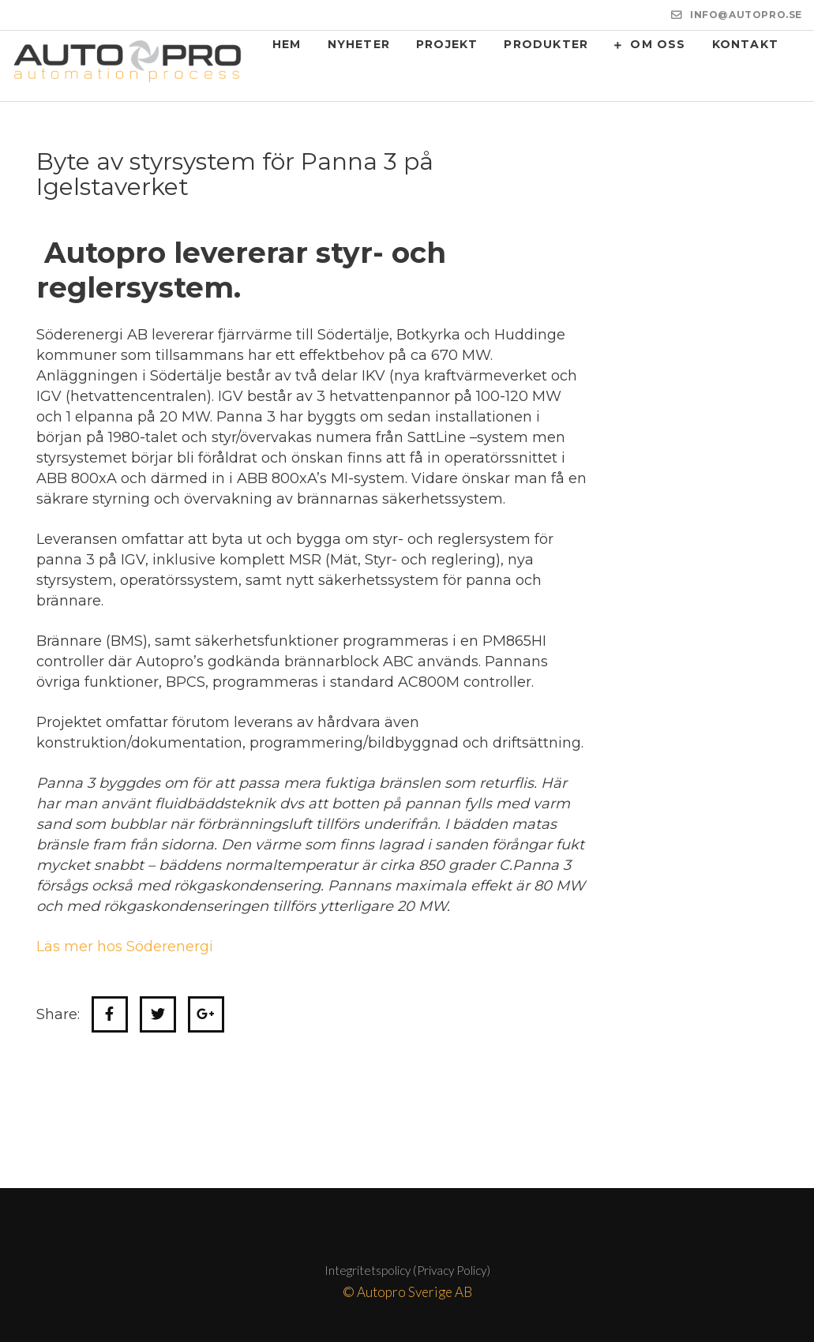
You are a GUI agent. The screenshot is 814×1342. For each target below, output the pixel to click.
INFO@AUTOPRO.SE (746, 15)
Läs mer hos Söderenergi (124, 946)
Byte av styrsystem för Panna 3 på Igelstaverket (234, 174)
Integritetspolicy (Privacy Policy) (407, 1270)
